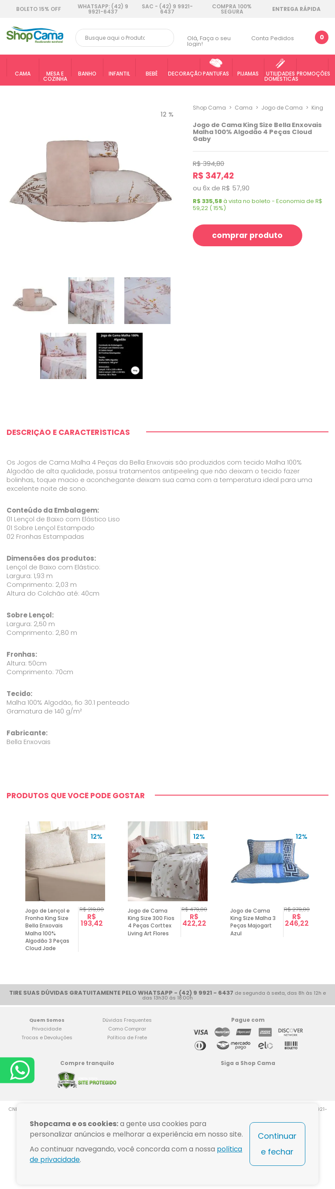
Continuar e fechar (277, 1143)
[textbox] (125, 37)
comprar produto (248, 235)
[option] (65, 953)
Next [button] (324, 953)
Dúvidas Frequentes (127, 1086)
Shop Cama (209, 107)
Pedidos (282, 38)
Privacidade (47, 1095)
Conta (260, 38)
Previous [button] (10, 953)
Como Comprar (127, 1095)
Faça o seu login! (209, 41)
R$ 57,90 (236, 188)
